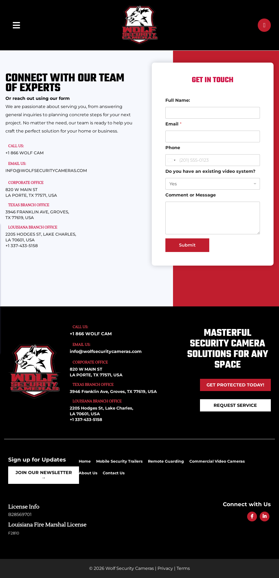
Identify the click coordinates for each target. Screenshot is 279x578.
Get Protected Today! (235, 385)
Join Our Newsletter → (44, 475)
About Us (88, 473)
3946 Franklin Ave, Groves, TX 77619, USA (113, 391)
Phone (172, 147)
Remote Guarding (166, 461)
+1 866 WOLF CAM (24, 152)
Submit (187, 245)
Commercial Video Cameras (217, 461)
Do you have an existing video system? (210, 171)
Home (85, 461)
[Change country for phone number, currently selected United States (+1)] (171, 160)
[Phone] (212, 160)
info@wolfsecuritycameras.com (46, 170)
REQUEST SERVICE (235, 405)
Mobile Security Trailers (119, 461)
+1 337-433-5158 (21, 245)
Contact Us (114, 473)
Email (173, 124)
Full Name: (177, 100)
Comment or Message (190, 195)
